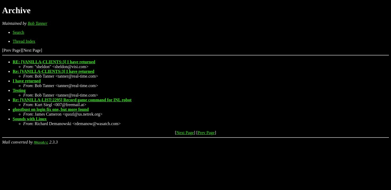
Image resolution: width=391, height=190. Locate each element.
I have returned (27, 81)
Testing (19, 90)
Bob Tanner (37, 23)
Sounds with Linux (30, 119)
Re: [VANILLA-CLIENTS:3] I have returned (53, 71)
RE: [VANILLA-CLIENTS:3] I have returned (54, 62)
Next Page (185, 132)
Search (18, 32)
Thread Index (24, 41)
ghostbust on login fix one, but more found (51, 109)
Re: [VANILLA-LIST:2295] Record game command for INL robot (72, 100)
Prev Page (206, 132)
